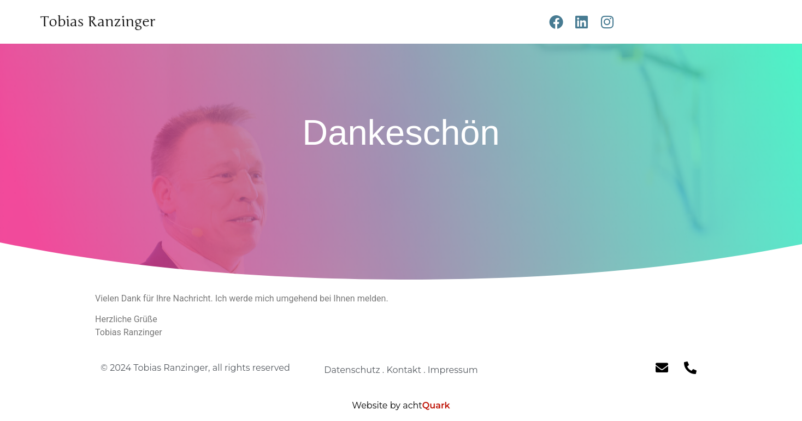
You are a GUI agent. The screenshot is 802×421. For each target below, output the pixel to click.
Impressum (453, 370)
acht (426, 405)
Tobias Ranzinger (97, 21)
